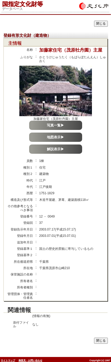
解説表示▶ (55, 149)
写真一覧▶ (55, 125)
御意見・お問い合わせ (30, 360)
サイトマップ (8, 360)
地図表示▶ (55, 137)
